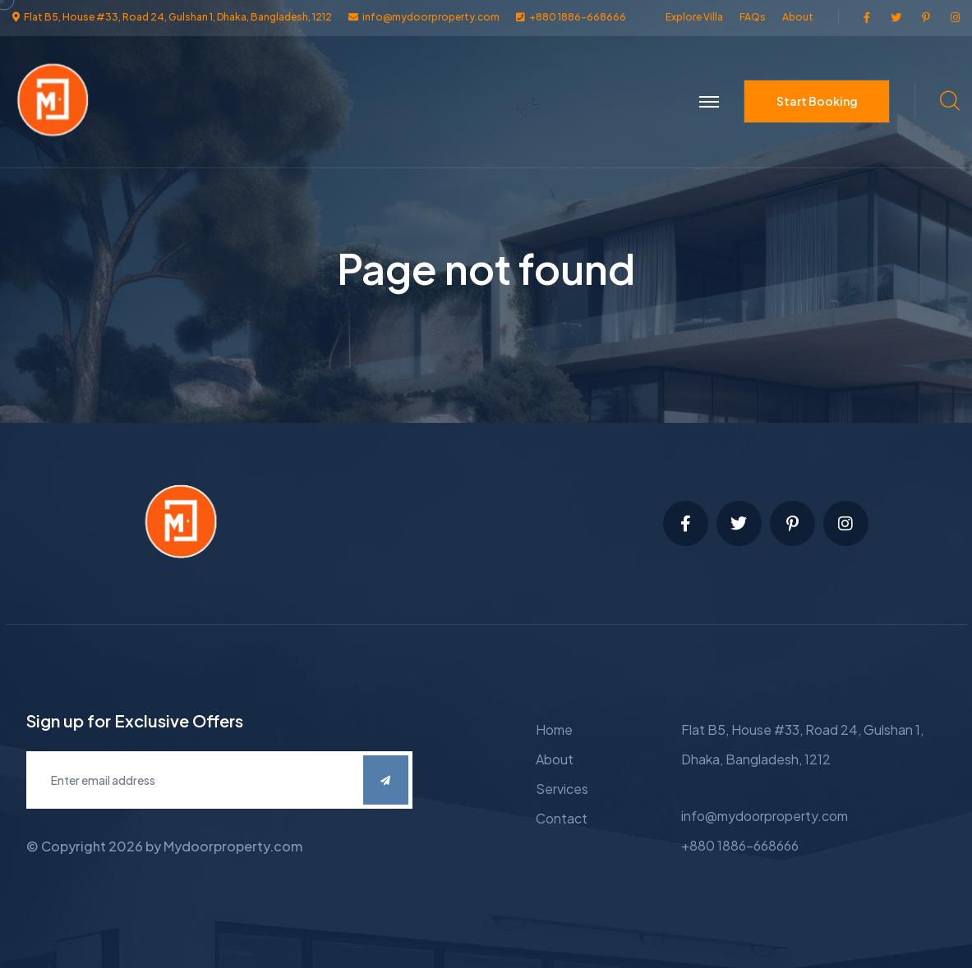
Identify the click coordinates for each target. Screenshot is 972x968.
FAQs (752, 17)
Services (562, 788)
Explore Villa (694, 17)
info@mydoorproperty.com (764, 815)
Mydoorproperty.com (233, 846)
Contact (561, 818)
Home (554, 729)
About (797, 17)
